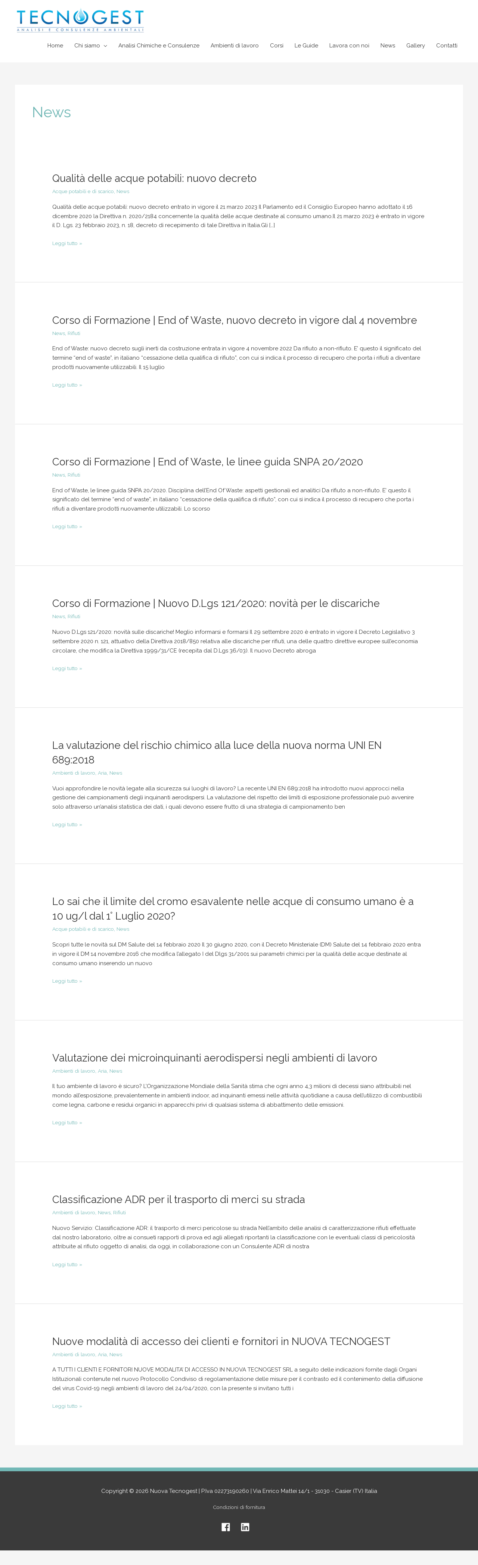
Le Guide (306, 45)
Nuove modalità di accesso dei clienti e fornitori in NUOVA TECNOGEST (235, 1355)
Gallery (415, 45)
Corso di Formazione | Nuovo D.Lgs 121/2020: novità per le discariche (228, 617)
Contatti (446, 45)
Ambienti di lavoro (235, 45)
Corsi (276, 45)
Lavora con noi (349, 45)
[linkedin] (248, 1541)
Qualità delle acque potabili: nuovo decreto (161, 178)
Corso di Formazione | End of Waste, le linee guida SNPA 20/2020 (220, 476)
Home (55, 45)
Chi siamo (87, 45)
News (388, 45)
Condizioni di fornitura (239, 1521)
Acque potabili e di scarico (88, 191)
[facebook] (230, 1541)
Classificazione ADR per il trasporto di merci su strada (188, 1213)
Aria (108, 787)
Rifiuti (76, 347)
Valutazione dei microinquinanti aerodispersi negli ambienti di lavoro (225, 1072)
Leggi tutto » (69, 243)
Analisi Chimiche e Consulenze (158, 45)
